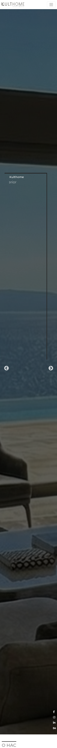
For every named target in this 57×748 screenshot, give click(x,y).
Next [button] (49, 367)
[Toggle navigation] (51, 5)
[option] (28, 367)
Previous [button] (5, 367)
